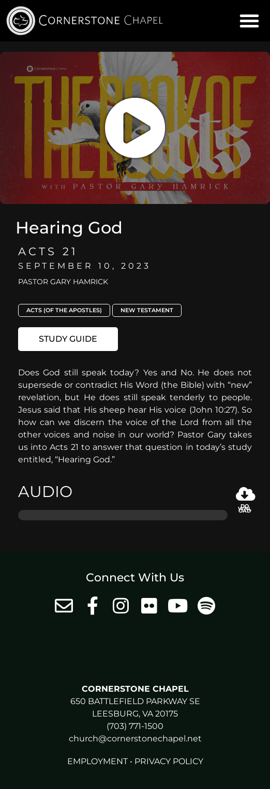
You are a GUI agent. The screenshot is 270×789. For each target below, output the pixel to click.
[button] (249, 20)
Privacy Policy (168, 761)
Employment (97, 761)
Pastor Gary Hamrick (63, 281)
